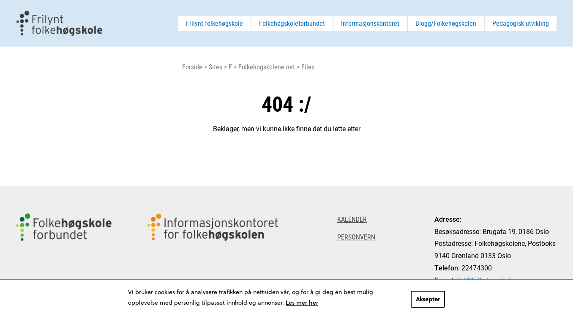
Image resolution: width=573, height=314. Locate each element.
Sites (215, 66)
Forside (192, 66)
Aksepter (428, 299)
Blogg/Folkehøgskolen (445, 23)
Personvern (356, 236)
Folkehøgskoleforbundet (292, 23)
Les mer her (302, 302)
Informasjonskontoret (370, 23)
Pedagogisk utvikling (520, 23)
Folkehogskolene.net (266, 66)
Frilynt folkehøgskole (214, 23)
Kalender (352, 219)
